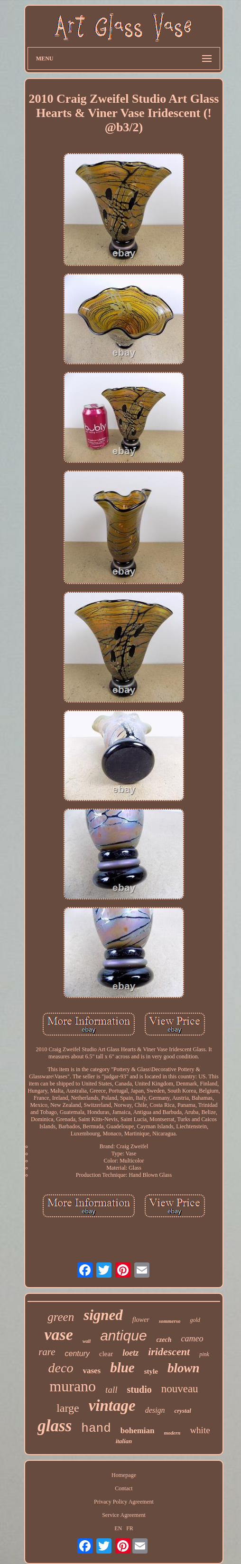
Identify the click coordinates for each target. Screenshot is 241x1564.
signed (103, 1315)
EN (118, 1528)
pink (204, 1354)
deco (61, 1367)
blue (122, 1367)
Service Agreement (124, 1515)
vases (92, 1370)
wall (87, 1341)
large (67, 1408)
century (77, 1353)
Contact (123, 1488)
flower (140, 1319)
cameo (192, 1338)
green (60, 1316)
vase (59, 1334)
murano (72, 1386)
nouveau (179, 1389)
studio (139, 1389)
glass (54, 1426)
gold (195, 1320)
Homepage (123, 1475)
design (155, 1410)
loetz (130, 1353)
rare (46, 1352)
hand (96, 1428)
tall (111, 1390)
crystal (182, 1410)
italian (124, 1441)
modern (172, 1433)
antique (123, 1335)
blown (183, 1368)
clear (106, 1354)
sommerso (170, 1321)
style (151, 1371)
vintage (112, 1405)
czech (164, 1339)
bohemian (137, 1430)
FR (129, 1528)
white (200, 1430)
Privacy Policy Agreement (124, 1501)
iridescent (169, 1352)
